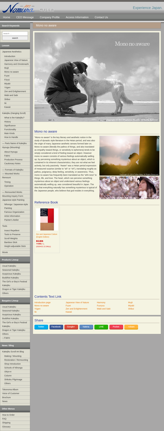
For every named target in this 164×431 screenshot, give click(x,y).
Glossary (6, 426)
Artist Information (12, 216)
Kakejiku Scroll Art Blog (13, 351)
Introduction (9, 56)
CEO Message (25, 17)
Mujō (6, 68)
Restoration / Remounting (16, 360)
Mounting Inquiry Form (12, 196)
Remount (6, 177)
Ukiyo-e (7, 371)
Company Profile (50, 17)
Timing (7, 182)
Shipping (6, 422)
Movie (5, 252)
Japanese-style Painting (13, 200)
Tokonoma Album (10, 389)
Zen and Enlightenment (15, 91)
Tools (4, 226)
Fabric (7, 156)
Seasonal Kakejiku (10, 270)
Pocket (116, 326)
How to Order (8, 415)
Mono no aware (11, 72)
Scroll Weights (11, 238)
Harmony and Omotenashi (16, 64)
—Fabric (6, 338)
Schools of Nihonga (13, 368)
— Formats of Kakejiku (12, 170)
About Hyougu (11, 152)
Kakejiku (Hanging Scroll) (14, 113)
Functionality (10, 129)
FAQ (4, 419)
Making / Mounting (12, 356)
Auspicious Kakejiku (11, 274)
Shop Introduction (12, 364)
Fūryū (7, 80)
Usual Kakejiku (9, 266)
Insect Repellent (11, 230)
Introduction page (42, 302)
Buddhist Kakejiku (10, 277)
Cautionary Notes (12, 163)
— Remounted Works (12, 192)
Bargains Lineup (10, 300)
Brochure (6, 397)
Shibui (7, 99)
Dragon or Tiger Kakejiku (13, 289)
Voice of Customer (10, 393)
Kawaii (7, 107)
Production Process (13, 159)
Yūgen (7, 87)
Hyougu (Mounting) (11, 147)
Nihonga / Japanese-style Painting (16, 206)
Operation (8, 186)
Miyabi (7, 83)
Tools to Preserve (12, 234)
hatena (86, 326)
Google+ (71, 326)
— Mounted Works (11, 173)
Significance (10, 125)
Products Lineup (10, 260)
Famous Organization (14, 212)
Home (6, 17)
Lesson (5, 45)
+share (131, 326)
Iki (5, 103)
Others (5, 293)
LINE (101, 326)
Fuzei (6, 75)
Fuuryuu (101, 305)
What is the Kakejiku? (14, 117)
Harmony (101, 302)
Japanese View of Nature (16, 60)
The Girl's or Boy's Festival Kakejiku (14, 283)
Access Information (77, 17)
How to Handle (11, 137)
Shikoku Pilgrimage (13, 379)
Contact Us (101, 17)
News (4, 401)
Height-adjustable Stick (15, 246)
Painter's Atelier (11, 220)
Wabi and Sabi (11, 95)
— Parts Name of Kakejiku (14, 143)
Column (7, 375)
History (7, 121)
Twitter (41, 326)
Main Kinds (9, 133)
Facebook (56, 326)
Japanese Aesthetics (11, 51)
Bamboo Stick (10, 242)
